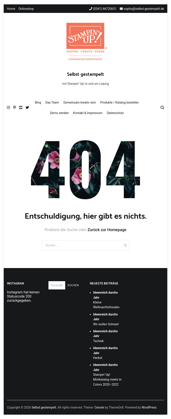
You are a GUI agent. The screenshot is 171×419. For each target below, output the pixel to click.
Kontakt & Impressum (87, 113)
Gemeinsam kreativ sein (79, 102)
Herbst (105, 353)
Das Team (52, 102)
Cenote (99, 407)
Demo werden (59, 113)
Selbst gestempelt (85, 74)
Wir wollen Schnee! (106, 319)
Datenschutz (115, 113)
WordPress (149, 407)
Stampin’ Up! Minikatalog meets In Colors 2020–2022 (107, 374)
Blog (38, 102)
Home (11, 8)
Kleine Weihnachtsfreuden (106, 300)
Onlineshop (26, 8)
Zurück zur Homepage (106, 229)
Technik (105, 336)
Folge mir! (14, 305)
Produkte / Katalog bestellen (119, 102)
